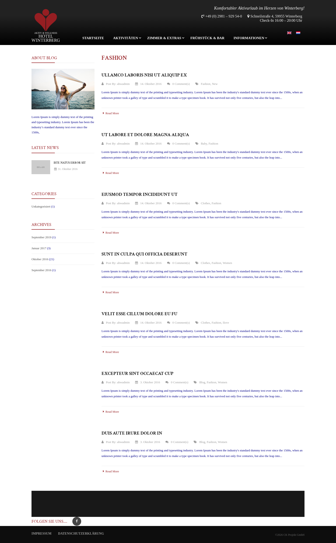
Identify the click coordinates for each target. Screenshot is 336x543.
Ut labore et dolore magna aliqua (145, 135)
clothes (205, 203)
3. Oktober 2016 (147, 382)
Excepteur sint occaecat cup (137, 373)
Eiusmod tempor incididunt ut (140, 194)
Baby (204, 143)
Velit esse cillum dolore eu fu (139, 314)
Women (227, 263)
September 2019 (41, 237)
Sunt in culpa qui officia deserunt (144, 254)
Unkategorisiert (41, 206)
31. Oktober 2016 (65, 169)
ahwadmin (123, 84)
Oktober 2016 (40, 259)
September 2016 (41, 270)
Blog (202, 382)
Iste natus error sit (70, 163)
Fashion (205, 84)
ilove (226, 322)
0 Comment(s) (178, 84)
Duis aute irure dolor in (132, 433)
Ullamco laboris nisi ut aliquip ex (144, 75)
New (215, 84)
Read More (110, 113)
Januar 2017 (39, 248)
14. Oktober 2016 (148, 84)
